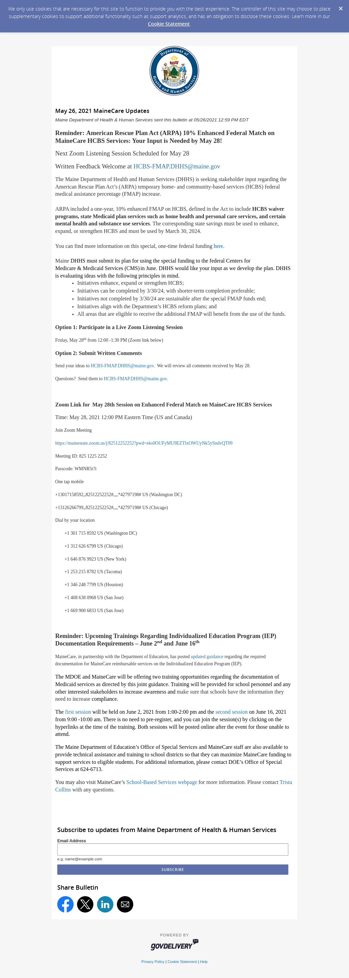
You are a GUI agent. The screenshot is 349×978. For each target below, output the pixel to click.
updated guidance (207, 656)
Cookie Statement (169, 23)
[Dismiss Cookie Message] (340, 6)
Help (204, 962)
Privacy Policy (153, 962)
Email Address (71, 841)
